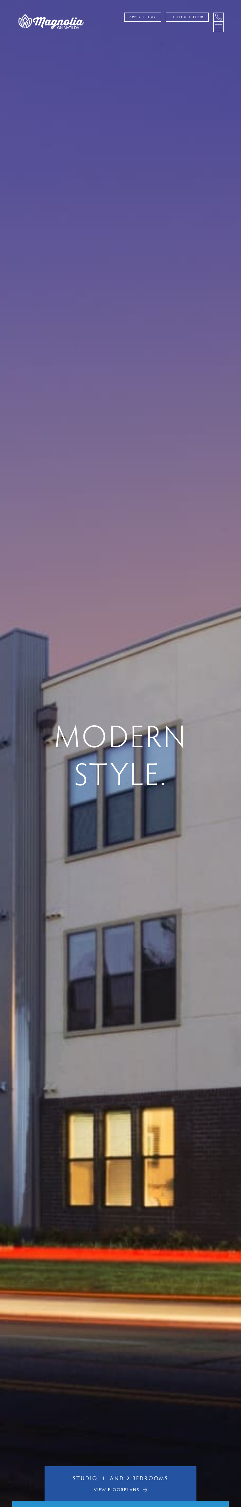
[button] (4, 753)
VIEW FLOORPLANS (117, 1490)
